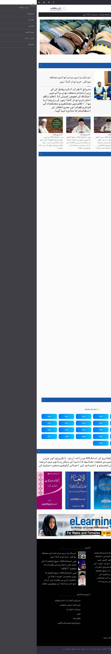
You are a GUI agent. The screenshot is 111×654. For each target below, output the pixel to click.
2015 (64, 423)
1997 (12, 436)
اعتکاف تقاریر (97, 400)
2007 (46, 430)
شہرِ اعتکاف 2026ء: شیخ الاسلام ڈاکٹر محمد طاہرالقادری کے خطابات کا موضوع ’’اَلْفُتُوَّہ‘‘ (97, 140)
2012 (29, 423)
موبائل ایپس (101, 154)
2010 (98, 430)
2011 (12, 423)
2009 (81, 430)
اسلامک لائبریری (102, 451)
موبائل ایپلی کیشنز (33, 605)
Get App (101, 2)
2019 (29, 416)
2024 (81, 416)
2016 (81, 423)
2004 (98, 436)
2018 (12, 416)
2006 (29, 430)
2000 (46, 436)
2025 (98, 416)
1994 (81, 443)
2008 (64, 430)
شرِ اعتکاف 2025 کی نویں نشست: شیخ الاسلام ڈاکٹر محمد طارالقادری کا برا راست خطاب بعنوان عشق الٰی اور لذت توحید (14, 142)
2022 (46, 416)
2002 (64, 436)
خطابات (40, 618)
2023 (64, 416)
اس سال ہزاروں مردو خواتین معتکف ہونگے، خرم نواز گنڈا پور (71, 14)
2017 (98, 423)
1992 (64, 443)
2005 (12, 430)
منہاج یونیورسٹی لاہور (32, 623)
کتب (42, 614)
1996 (98, 443)
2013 (46, 423)
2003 (81, 436)
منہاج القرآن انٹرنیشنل (31, 600)
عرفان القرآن (37, 609)
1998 (29, 436)
